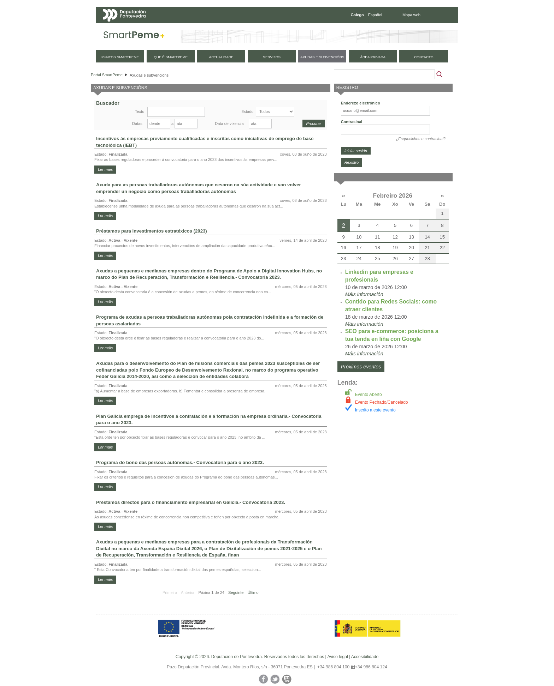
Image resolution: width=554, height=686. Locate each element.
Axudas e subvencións (149, 75)
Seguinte (235, 592)
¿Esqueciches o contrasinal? (421, 139)
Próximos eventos (361, 366)
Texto (139, 111)
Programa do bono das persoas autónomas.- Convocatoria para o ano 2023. (180, 462)
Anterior (188, 592)
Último (253, 592)
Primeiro (170, 592)
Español (375, 15)
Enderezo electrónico (360, 103)
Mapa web (411, 15)
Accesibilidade (364, 656)
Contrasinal (352, 122)
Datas (137, 123)
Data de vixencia (229, 123)
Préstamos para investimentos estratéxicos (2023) (151, 231)
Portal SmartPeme (107, 75)
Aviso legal (337, 656)
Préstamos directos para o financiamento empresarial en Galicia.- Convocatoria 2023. (190, 502)
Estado (247, 111)
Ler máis (105, 169)
